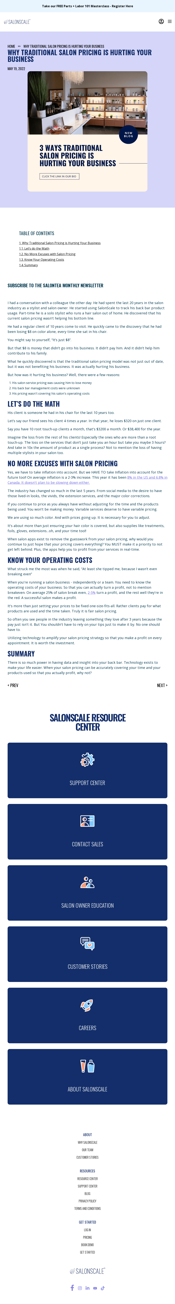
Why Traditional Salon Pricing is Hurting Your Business (63, 46)
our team (87, 1150)
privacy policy (87, 1201)
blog (87, 1193)
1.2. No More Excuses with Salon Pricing (47, 254)
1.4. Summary (28, 265)
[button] (169, 21)
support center (87, 1186)
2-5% (91, 592)
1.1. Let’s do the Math (34, 248)
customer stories (87, 1157)
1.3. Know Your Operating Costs (41, 259)
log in (87, 1230)
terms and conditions (87, 1208)
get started (87, 1252)
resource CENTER (87, 1178)
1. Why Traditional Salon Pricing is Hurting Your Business (60, 243)
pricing (87, 1237)
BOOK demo (87, 1244)
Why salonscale (87, 1142)
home (11, 46)
